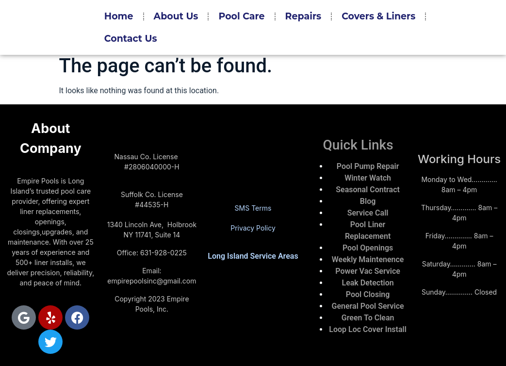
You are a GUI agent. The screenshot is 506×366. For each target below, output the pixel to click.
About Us (176, 16)
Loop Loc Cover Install (367, 329)
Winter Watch (367, 178)
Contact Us (130, 38)
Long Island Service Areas (253, 256)
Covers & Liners (378, 16)
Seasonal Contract (368, 189)
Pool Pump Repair (368, 166)
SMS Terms (253, 208)
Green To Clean (368, 317)
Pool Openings (368, 247)
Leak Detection (368, 282)
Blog (367, 201)
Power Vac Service (367, 271)
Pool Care (241, 16)
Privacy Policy (253, 228)
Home (118, 16)
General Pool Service (368, 306)
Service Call (368, 212)
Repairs (303, 16)
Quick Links (358, 145)
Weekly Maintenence (368, 259)
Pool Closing (368, 294)
